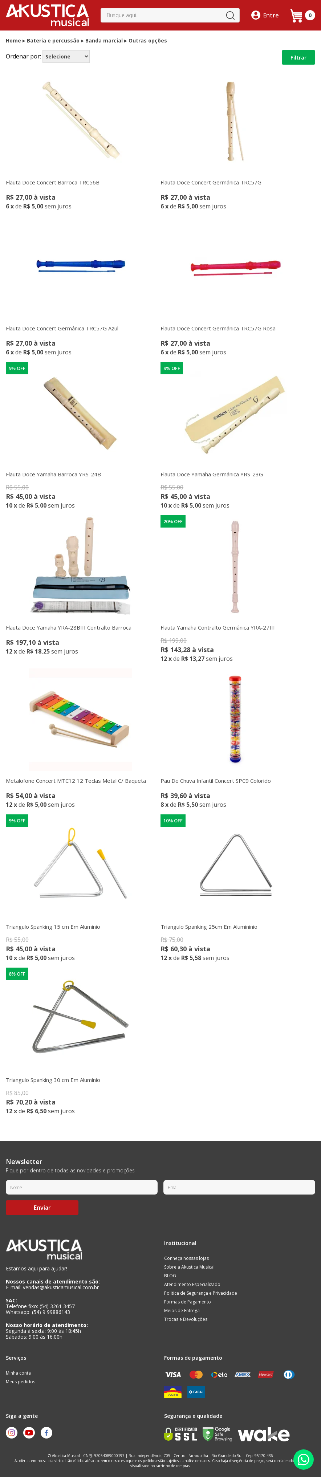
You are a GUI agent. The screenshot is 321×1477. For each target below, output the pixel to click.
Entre (271, 15)
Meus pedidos (20, 1382)
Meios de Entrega (182, 1310)
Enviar (42, 1208)
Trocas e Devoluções (185, 1319)
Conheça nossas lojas (186, 1258)
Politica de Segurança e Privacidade (200, 1293)
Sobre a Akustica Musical (189, 1267)
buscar (230, 15)
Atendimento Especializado (192, 1284)
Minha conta (18, 1373)
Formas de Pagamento (187, 1302)
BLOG (170, 1276)
